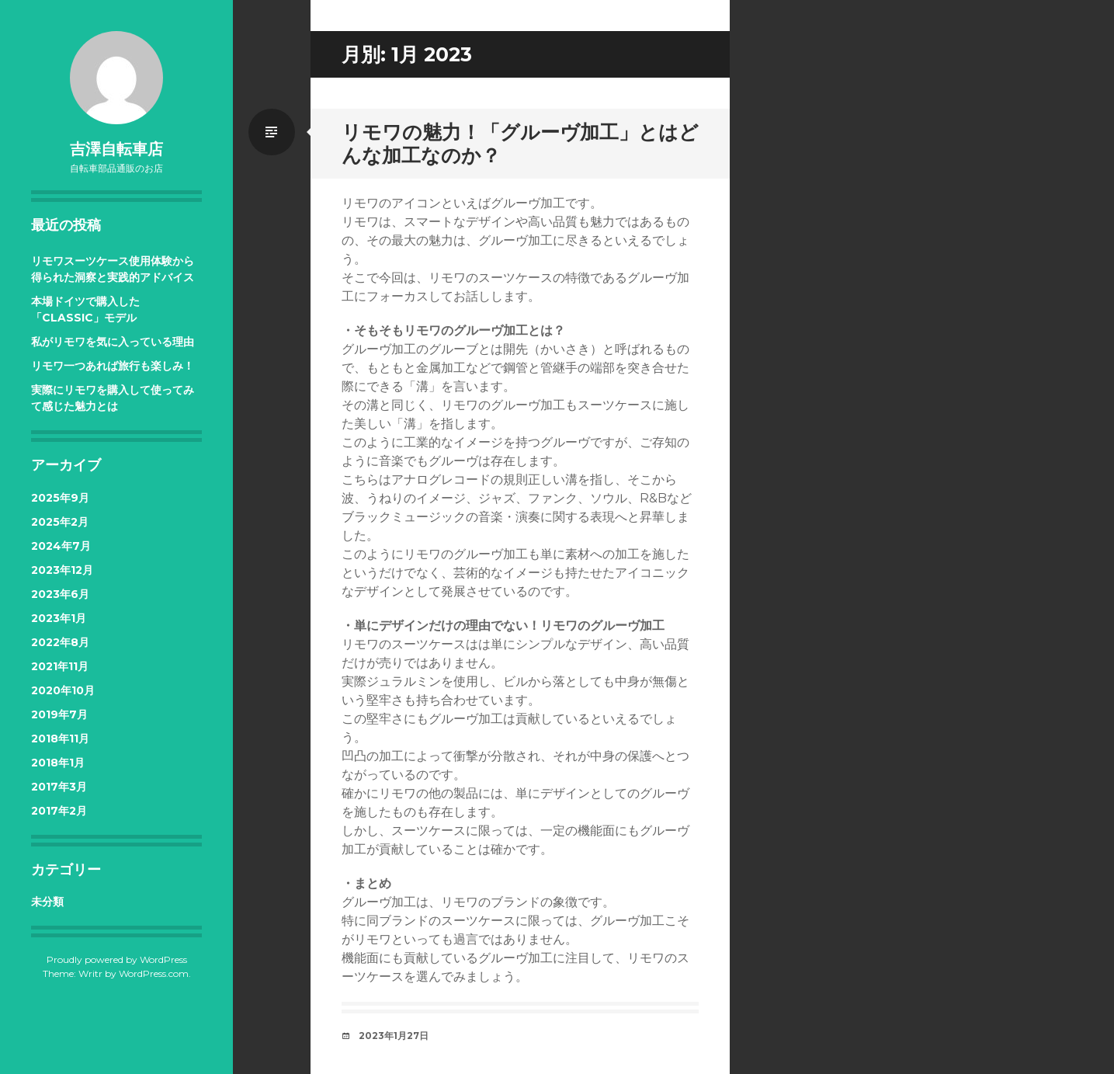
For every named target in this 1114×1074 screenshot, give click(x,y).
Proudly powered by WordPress (117, 959)
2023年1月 (58, 618)
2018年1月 (58, 763)
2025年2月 (59, 522)
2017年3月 (59, 787)
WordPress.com (154, 973)
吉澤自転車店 (116, 149)
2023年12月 (62, 570)
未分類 (47, 902)
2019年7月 (59, 714)
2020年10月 (63, 690)
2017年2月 (59, 811)
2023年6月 (60, 594)
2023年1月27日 (394, 1035)
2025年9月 (60, 498)
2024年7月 (61, 546)
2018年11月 (60, 739)
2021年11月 (59, 666)
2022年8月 (60, 642)
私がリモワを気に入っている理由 (112, 342)
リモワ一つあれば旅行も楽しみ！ (112, 366)
